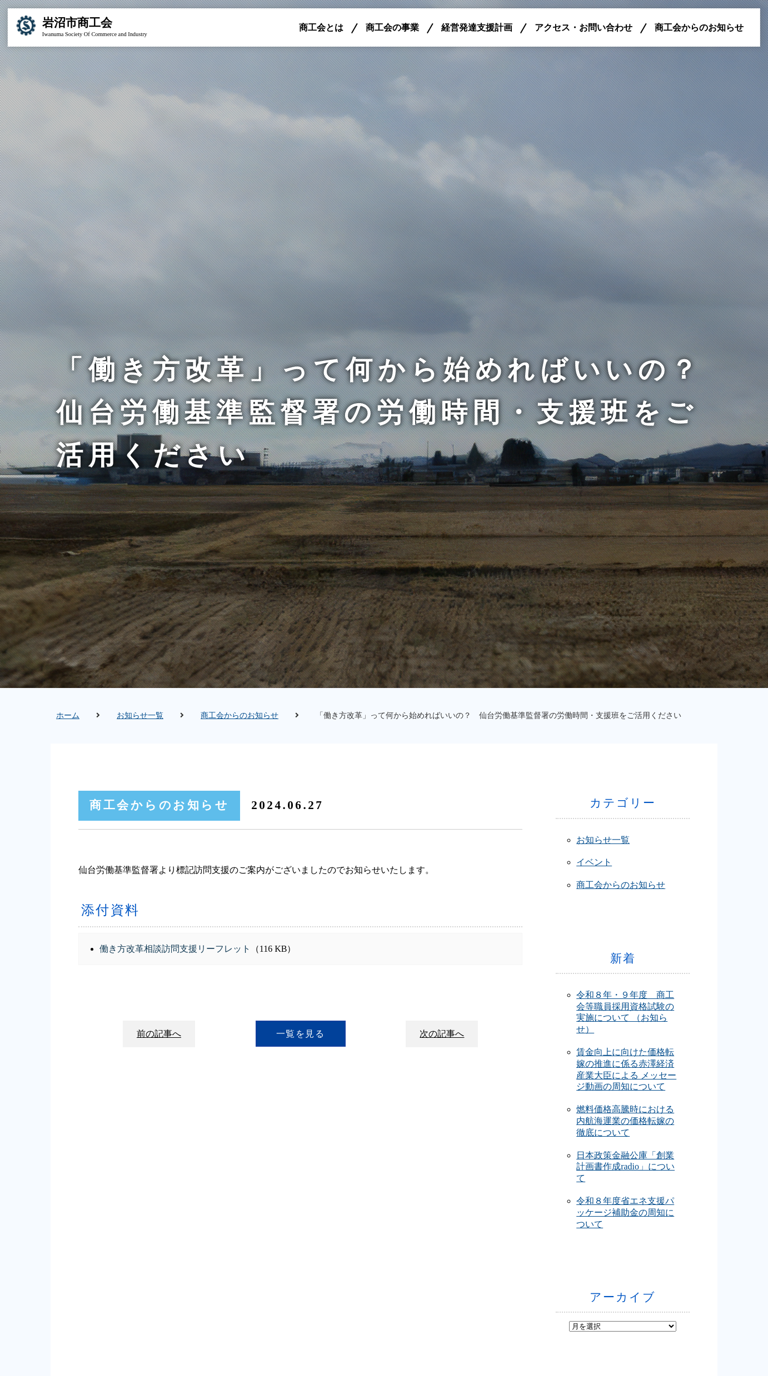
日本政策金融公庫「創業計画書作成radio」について (625, 1167)
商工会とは (321, 27)
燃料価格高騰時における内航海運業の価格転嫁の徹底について (625, 1120)
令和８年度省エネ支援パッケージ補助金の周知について (625, 1212)
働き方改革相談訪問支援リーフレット (175, 948)
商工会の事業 (392, 27)
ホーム (67, 715)
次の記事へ (442, 1033)
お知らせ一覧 (140, 715)
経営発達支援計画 (476, 27)
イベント (594, 862)
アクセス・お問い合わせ (583, 27)
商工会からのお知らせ (699, 27)
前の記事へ (159, 1033)
